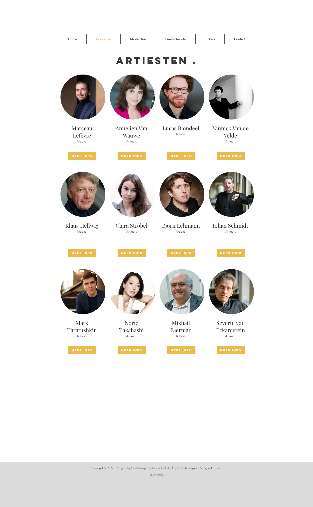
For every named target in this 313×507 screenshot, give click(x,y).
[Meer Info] (82, 156)
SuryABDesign (139, 468)
